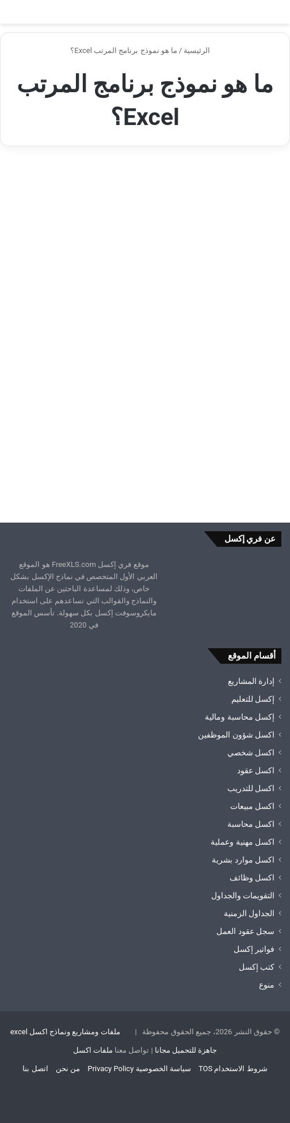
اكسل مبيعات (252, 806)
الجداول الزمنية (249, 913)
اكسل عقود (255, 770)
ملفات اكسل (93, 1050)
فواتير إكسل (254, 949)
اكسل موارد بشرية (243, 859)
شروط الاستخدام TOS (233, 1068)
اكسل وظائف (252, 877)
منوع (266, 984)
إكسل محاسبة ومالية (239, 716)
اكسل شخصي (250, 752)
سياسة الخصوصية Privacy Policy (138, 1068)
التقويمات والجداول (242, 895)
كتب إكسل (256, 966)
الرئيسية (201, 50)
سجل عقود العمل (245, 931)
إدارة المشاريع (251, 681)
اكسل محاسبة (250, 824)
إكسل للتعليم (252, 699)
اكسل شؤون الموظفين (236, 734)
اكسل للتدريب (250, 788)
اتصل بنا (35, 1068)
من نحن (68, 1068)
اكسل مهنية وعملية (242, 841)
